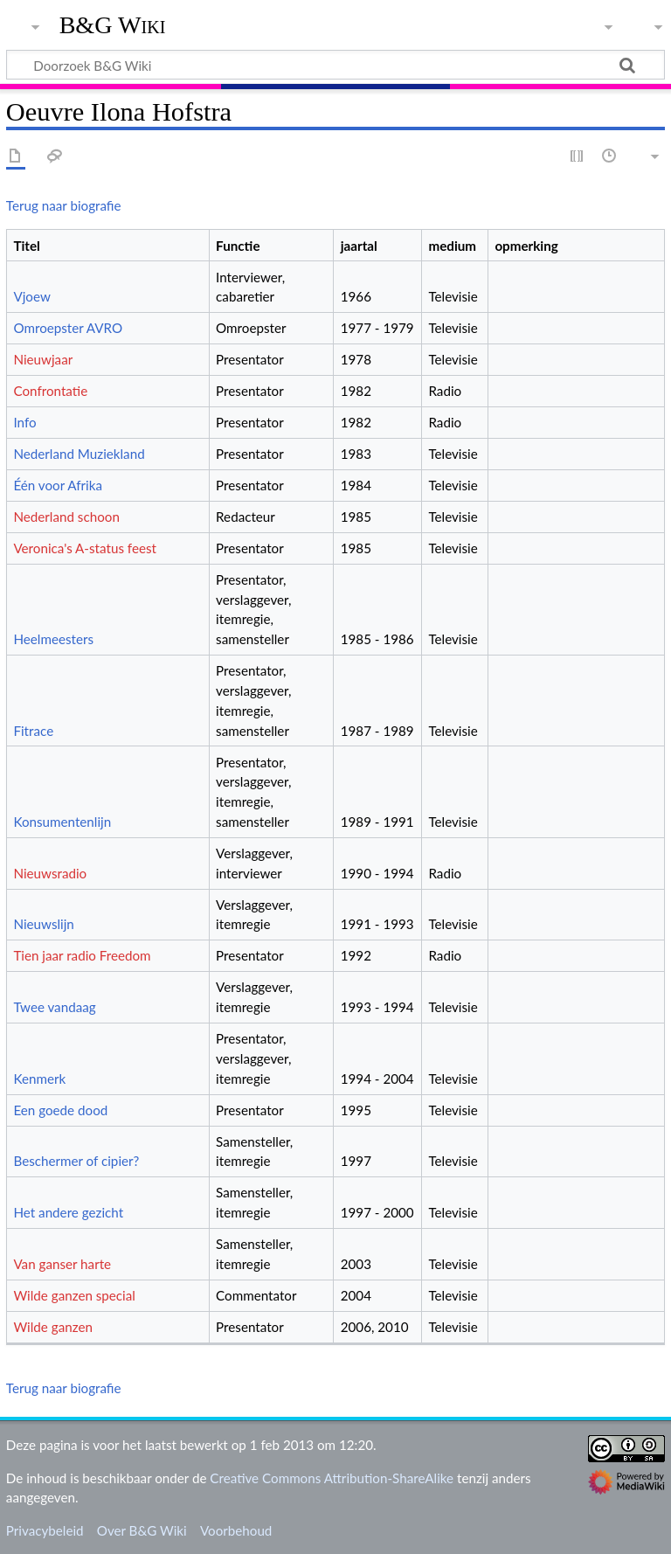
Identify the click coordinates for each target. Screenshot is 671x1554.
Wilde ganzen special (74, 1295)
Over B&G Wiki (142, 1530)
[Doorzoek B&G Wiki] (335, 65)
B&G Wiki (112, 25)
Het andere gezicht (68, 1212)
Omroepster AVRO (67, 328)
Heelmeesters (53, 639)
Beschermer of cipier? (76, 1161)
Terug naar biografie (63, 205)
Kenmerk (39, 1078)
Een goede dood (60, 1110)
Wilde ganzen (52, 1327)
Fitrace (33, 731)
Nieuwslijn (43, 924)
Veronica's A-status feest (84, 548)
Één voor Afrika (57, 485)
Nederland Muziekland (78, 453)
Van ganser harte (62, 1264)
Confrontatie (50, 391)
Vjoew (31, 296)
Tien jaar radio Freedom (81, 955)
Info (24, 422)
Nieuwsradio (49, 873)
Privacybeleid (45, 1530)
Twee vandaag (54, 1007)
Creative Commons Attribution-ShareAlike (331, 1478)
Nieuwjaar (43, 359)
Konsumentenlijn (62, 821)
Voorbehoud (236, 1530)
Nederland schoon (66, 516)
